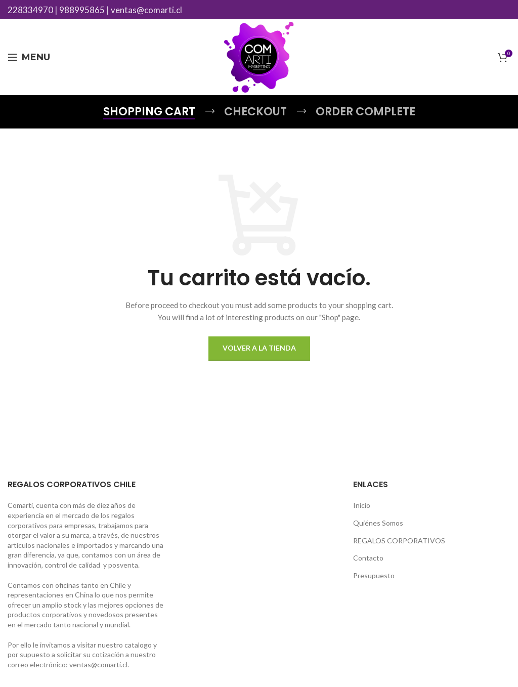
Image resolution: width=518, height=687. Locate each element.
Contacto (368, 557)
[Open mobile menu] (29, 57)
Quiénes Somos (378, 523)
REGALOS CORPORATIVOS (399, 540)
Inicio (361, 505)
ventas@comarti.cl (146, 10)
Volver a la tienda (259, 348)
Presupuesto (374, 575)
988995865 (82, 10)
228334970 (30, 10)
